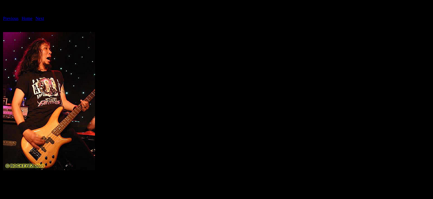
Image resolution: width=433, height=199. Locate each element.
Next (40, 18)
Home (27, 18)
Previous (11, 18)
